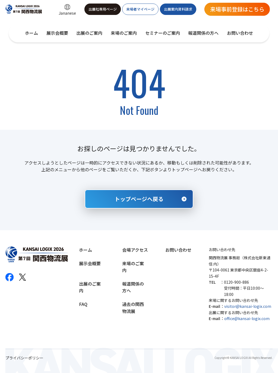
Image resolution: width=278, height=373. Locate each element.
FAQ (83, 304)
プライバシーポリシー (24, 358)
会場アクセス (135, 249)
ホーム (31, 33)
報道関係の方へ (203, 33)
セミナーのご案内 (162, 33)
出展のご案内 (89, 33)
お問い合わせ (240, 33)
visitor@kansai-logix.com (247, 306)
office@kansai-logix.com (247, 318)
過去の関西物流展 (133, 307)
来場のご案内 (124, 33)
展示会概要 (57, 33)
